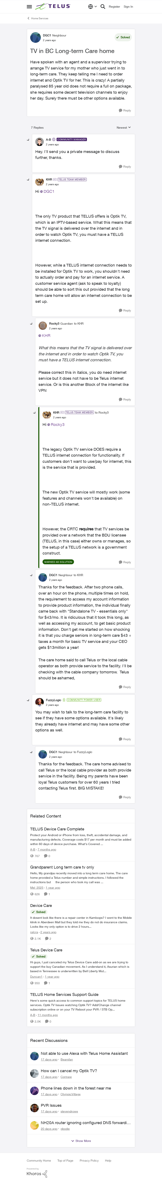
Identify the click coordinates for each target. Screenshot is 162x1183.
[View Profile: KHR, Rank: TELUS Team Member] (39, 182)
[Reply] (125, 110)
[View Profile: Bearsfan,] (34, 1056)
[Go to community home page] (53, 6)
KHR (46, 335)
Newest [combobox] (124, 128)
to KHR (79, 323)
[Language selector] (92, 6)
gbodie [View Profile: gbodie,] (65, 1128)
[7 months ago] (46, 849)
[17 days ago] (49, 1059)
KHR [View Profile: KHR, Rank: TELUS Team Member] (49, 179)
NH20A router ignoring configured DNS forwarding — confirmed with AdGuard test (86, 1122)
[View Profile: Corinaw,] (34, 1073)
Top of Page (65, 1160)
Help (108, 1160)
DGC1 (49, 191)
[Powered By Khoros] (81, 1173)
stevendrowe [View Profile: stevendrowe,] (69, 1111)
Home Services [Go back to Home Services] (37, 18)
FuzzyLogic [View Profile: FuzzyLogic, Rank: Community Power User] (53, 700)
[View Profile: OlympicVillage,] (34, 1091)
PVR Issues (51, 1105)
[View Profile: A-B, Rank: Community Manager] (39, 142)
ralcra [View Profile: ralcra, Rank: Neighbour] (34, 932)
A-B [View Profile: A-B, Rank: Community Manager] (48, 139)
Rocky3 (58, 424)
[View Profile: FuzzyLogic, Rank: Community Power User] (39, 702)
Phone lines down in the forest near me (76, 1088)
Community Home (39, 1160)
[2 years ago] (47, 932)
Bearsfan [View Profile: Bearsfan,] (67, 1059)
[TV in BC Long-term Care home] (52, 144)
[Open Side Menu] (29, 6)
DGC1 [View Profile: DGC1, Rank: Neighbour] (47, 35)
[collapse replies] (28, 140)
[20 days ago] (49, 1128)
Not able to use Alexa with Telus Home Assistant (84, 1053)
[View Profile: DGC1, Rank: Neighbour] (35, 37)
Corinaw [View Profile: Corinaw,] (66, 1077)
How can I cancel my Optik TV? (69, 1070)
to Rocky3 (102, 412)
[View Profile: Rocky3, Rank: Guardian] (42, 325)
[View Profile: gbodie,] (34, 1125)
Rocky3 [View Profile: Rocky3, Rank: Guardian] (54, 323)
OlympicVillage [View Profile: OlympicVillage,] (71, 1094)
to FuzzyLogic (83, 752)
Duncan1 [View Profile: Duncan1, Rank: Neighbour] (36, 976)
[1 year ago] (52, 887)
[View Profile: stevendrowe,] (34, 1108)
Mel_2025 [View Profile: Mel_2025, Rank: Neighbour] (36, 887)
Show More (81, 1141)
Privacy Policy (89, 1160)
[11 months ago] (47, 1014)
